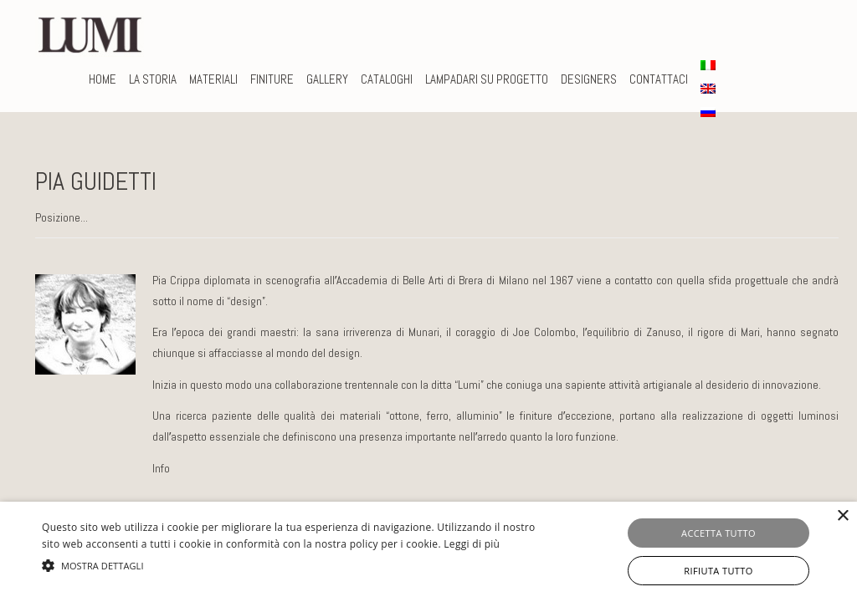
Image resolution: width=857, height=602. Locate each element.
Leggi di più (472, 544)
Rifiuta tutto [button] (718, 570)
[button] (293, 565)
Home (102, 79)
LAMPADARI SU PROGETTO (486, 79)
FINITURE (272, 79)
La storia (153, 79)
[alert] (428, 552)
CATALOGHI (387, 79)
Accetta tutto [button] (718, 533)
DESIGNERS (589, 79)
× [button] (842, 516)
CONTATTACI (658, 79)
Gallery (327, 79)
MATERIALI (213, 79)
